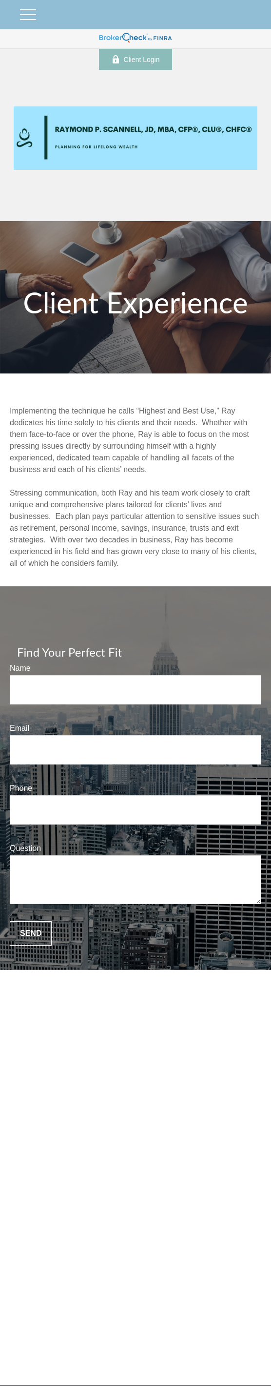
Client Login (136, 59)
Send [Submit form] (30, 933)
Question (25, 848)
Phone (21, 788)
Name (20, 668)
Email (19, 728)
